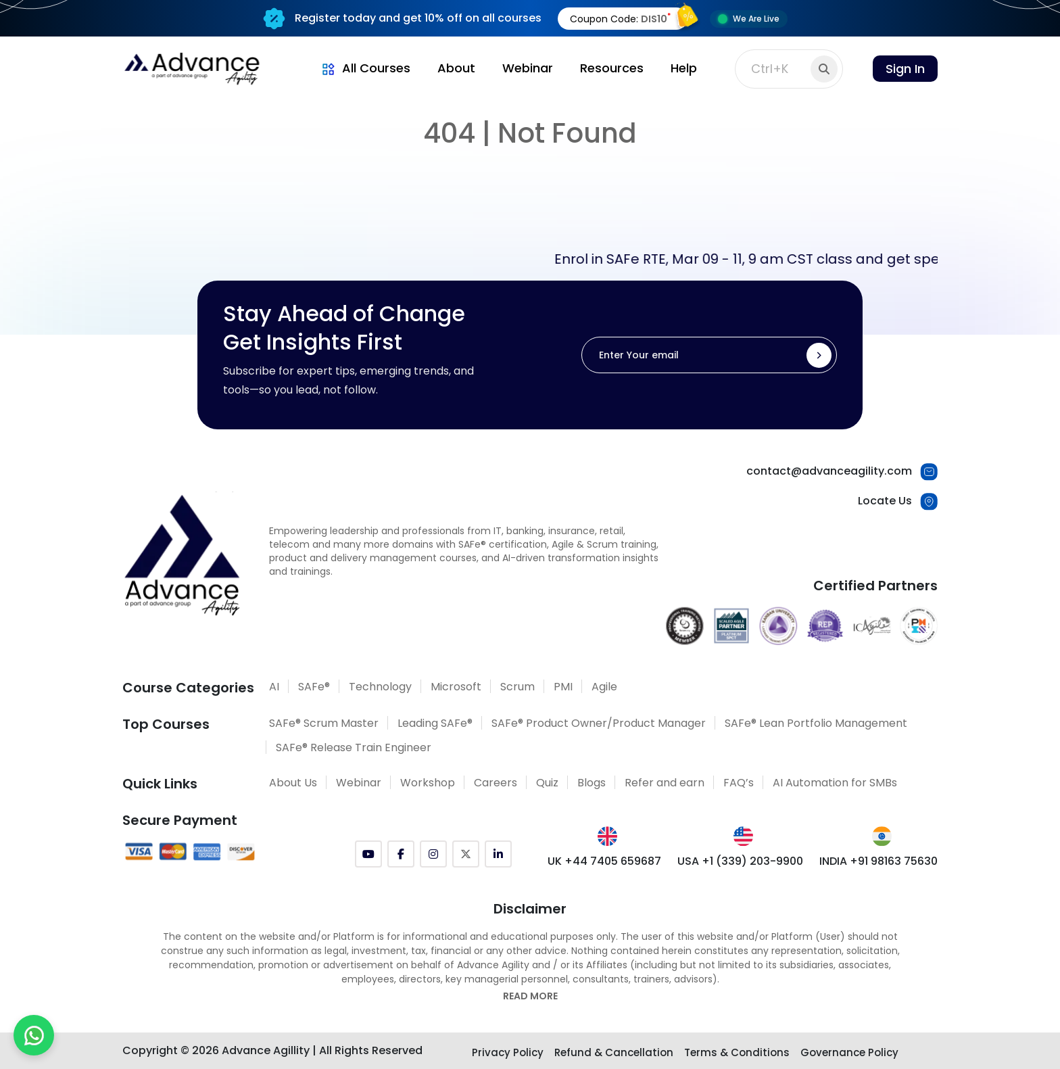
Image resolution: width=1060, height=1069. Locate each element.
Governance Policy (849, 1052)
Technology (380, 686)
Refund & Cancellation (613, 1052)
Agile (604, 686)
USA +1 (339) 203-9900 (740, 861)
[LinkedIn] (498, 854)
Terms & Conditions (737, 1052)
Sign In (905, 68)
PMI (563, 686)
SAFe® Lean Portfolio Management (816, 723)
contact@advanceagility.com (829, 471)
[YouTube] (368, 854)
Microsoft (456, 686)
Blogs (591, 782)
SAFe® (314, 686)
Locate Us (885, 500)
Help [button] (684, 68)
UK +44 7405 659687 (604, 861)
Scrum (517, 686)
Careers (495, 782)
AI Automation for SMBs (835, 782)
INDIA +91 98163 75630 (878, 861)
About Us (293, 782)
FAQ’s (738, 782)
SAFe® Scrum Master (324, 723)
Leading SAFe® (435, 723)
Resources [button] (612, 68)
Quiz (547, 782)
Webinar (527, 68)
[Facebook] (400, 854)
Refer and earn (664, 782)
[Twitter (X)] (465, 854)
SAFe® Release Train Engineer (353, 747)
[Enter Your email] (709, 355)
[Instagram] (433, 854)
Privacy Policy (508, 1052)
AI (274, 686)
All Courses (365, 68)
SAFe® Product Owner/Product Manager (598, 723)
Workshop (427, 782)
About (456, 68)
